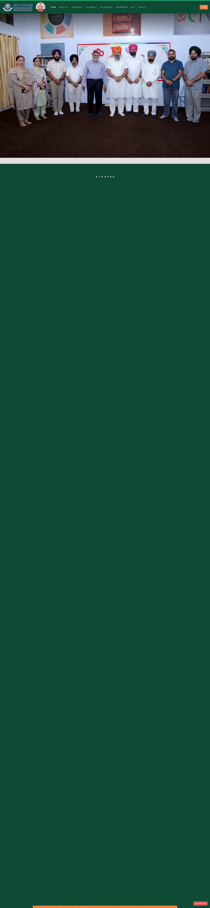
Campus (141, 7)
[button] (96, 177)
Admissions (76, 7)
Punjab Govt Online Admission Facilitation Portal (126, 902)
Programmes (106, 7)
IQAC (133, 7)
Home (54, 7)
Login (203, 7)
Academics (91, 7)
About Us (63, 7)
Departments (122, 7)
